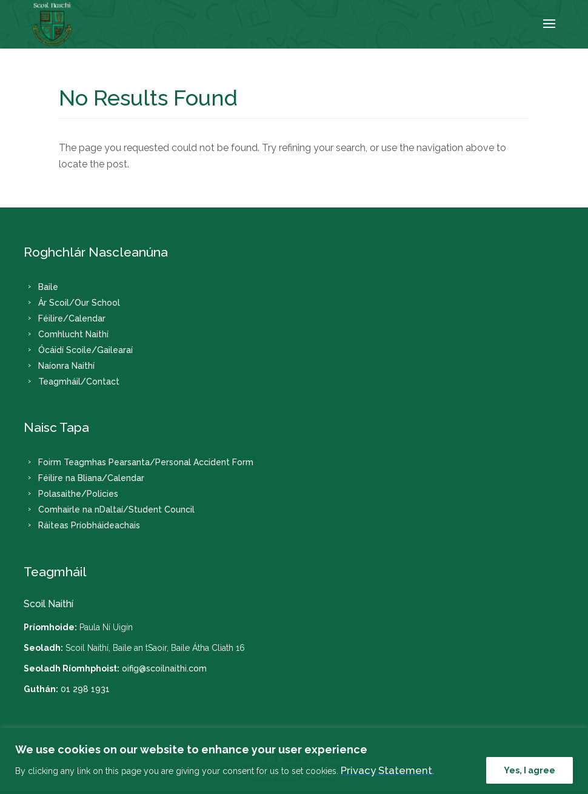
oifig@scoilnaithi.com (164, 668)
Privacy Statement (386, 770)
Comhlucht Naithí (73, 333)
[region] (294, 761)
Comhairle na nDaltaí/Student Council (116, 509)
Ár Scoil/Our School (79, 302)
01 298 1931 (85, 689)
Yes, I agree (529, 770)
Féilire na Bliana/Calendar (91, 478)
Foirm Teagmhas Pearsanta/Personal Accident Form (145, 462)
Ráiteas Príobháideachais (89, 525)
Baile (48, 286)
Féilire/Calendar (71, 318)
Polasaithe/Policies (78, 494)
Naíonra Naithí (66, 365)
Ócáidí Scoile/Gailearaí (85, 349)
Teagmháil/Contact (78, 381)
